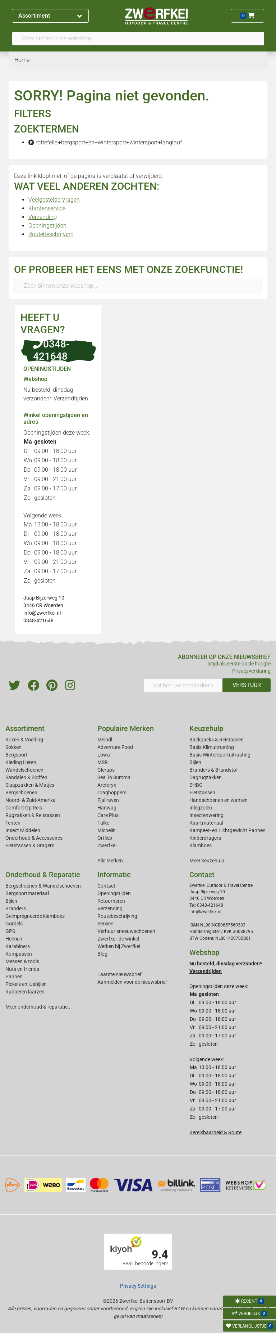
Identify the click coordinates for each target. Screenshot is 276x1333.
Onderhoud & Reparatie (42, 874)
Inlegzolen (200, 808)
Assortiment (50, 15)
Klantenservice (46, 208)
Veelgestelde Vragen (54, 199)
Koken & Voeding (24, 739)
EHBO (196, 785)
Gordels (14, 923)
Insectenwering (206, 815)
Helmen (13, 939)
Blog (102, 954)
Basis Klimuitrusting (211, 747)
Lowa (103, 755)
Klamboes (200, 845)
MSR (102, 762)
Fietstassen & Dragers (29, 845)
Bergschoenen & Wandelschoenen (43, 886)
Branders (15, 908)
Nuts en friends (22, 969)
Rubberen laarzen (25, 992)
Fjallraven (108, 800)
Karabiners (17, 946)
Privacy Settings (138, 1286)
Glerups (106, 770)
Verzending (42, 217)
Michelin (106, 830)
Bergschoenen (21, 792)
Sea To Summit (113, 777)
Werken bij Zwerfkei (118, 946)
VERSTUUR (247, 685)
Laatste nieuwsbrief (119, 974)
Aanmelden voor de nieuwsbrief (132, 982)
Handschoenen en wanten (218, 800)
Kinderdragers (205, 838)
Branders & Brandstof (213, 770)
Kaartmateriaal (206, 823)
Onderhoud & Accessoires (34, 838)
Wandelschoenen (24, 770)
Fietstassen (202, 792)
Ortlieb (104, 838)
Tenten (12, 823)
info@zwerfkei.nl (42, 613)
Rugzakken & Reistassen (32, 815)
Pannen (14, 976)
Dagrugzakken (205, 777)
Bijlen (195, 762)
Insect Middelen (22, 830)
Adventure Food (115, 747)
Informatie (114, 874)
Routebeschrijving (51, 234)
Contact (106, 886)
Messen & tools (22, 961)
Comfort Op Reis (23, 808)
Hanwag (106, 808)
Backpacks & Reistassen (216, 739)
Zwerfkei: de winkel (118, 939)
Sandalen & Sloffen (26, 777)
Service (105, 923)
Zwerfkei (106, 845)
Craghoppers (111, 792)
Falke (103, 823)
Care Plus (108, 815)
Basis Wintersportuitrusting (219, 755)
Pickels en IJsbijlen (26, 984)
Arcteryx (106, 785)
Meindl (104, 739)
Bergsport (16, 755)
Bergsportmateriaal (27, 893)
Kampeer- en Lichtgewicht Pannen (227, 830)
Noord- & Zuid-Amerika (30, 800)
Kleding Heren (20, 762)
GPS (10, 931)
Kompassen (18, 954)
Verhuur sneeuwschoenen (126, 931)
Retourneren (111, 901)
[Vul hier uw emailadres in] (183, 685)
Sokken (13, 747)
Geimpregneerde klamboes (35, 916)
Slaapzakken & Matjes (29, 785)
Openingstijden (47, 225)
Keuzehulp (206, 728)
